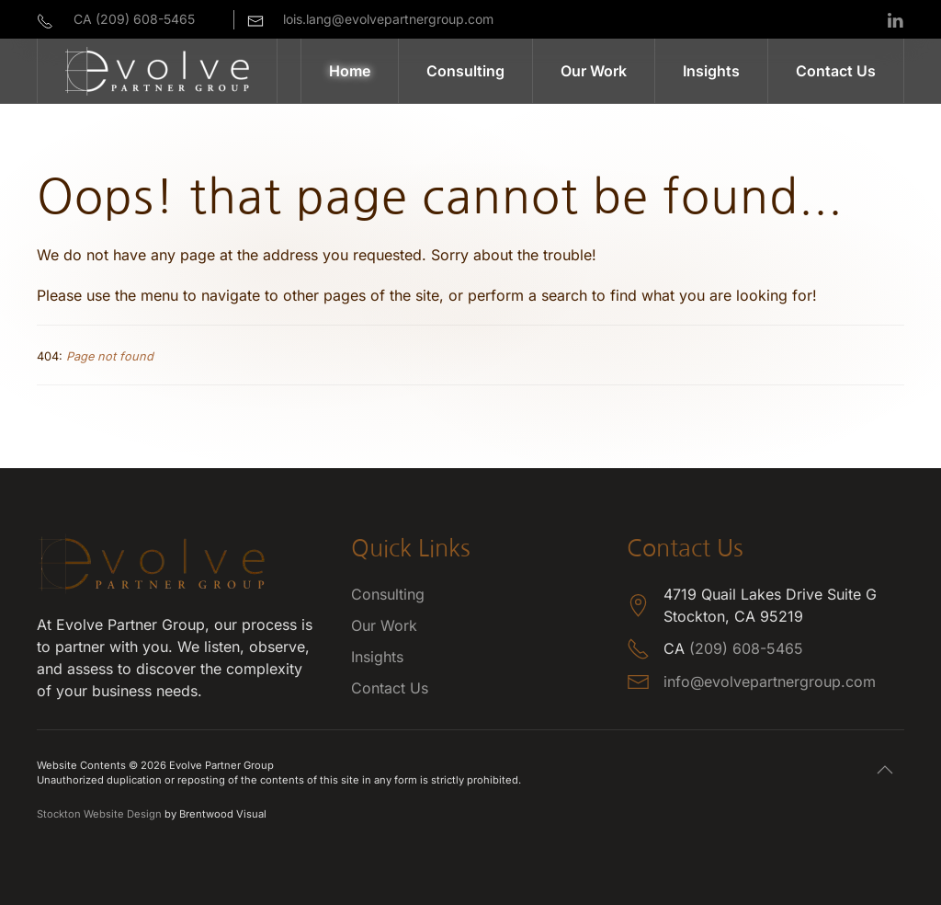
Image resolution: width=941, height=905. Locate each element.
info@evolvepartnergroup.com (769, 681)
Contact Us (836, 71)
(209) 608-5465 (746, 648)
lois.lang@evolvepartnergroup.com (388, 19)
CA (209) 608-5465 (134, 19)
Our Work (594, 71)
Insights (711, 71)
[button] (885, 770)
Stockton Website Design (99, 814)
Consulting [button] (465, 71)
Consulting (388, 594)
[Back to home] (158, 71)
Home (349, 71)
